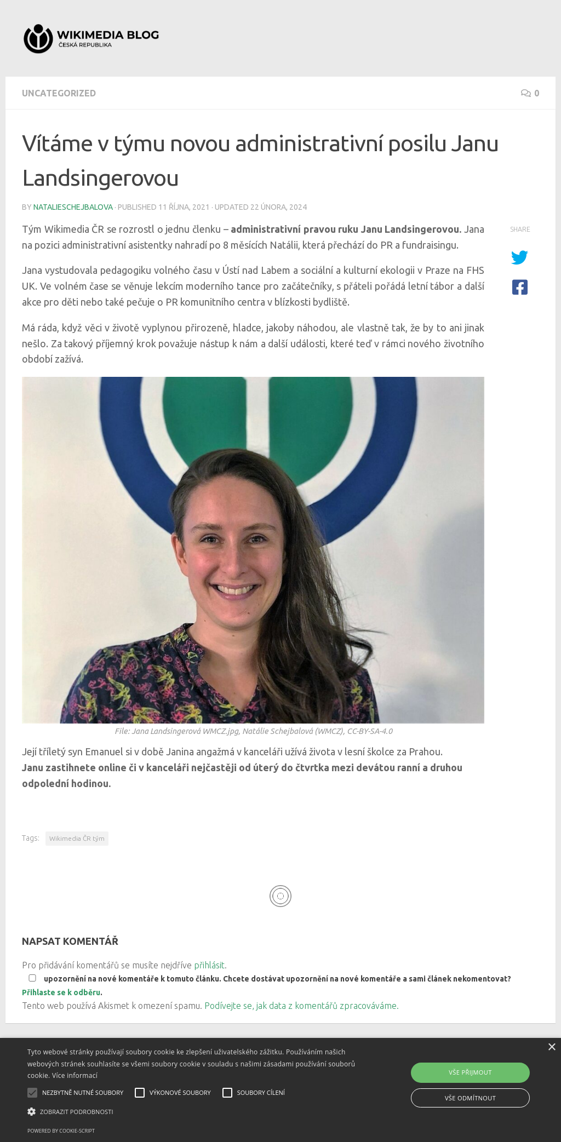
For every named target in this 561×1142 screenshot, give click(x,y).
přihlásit (209, 965)
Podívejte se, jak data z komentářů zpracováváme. (301, 1006)
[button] (192, 1111)
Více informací (75, 1075)
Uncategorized (59, 93)
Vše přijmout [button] (470, 1072)
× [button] (551, 1047)
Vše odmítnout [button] (470, 1098)
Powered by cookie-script (61, 1130)
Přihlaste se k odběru (61, 992)
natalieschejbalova (73, 207)
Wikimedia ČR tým (77, 838)
